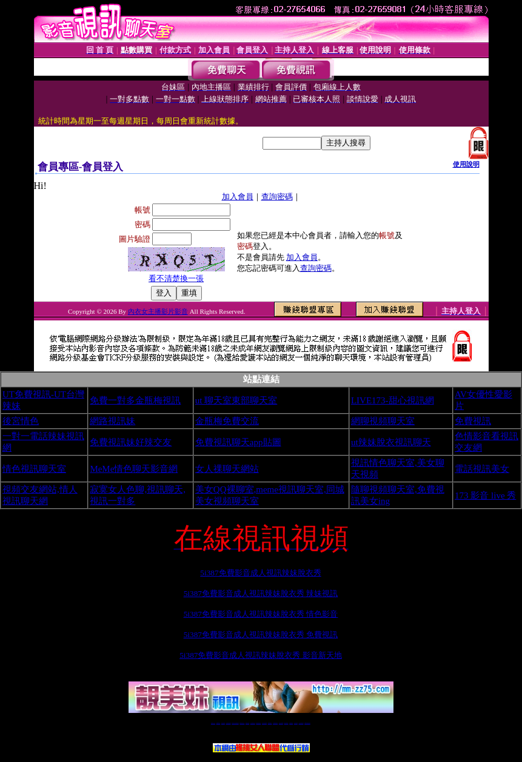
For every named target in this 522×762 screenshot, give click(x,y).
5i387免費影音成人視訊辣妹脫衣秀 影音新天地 (260, 655)
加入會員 (237, 196)
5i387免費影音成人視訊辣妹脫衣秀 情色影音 (261, 613)
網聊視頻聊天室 (383, 421)
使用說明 (466, 164)
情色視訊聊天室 (34, 469)
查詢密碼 (277, 196)
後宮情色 (20, 421)
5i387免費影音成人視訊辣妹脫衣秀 (260, 572)
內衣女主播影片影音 (158, 311)
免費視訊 (473, 421)
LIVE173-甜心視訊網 (392, 400)
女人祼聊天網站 (227, 469)
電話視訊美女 (482, 469)
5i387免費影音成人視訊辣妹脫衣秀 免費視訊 (261, 634)
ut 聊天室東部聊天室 (236, 400)
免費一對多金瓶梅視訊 (135, 400)
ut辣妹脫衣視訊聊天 (391, 442)
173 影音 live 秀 (485, 495)
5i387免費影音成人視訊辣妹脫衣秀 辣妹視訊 (261, 593)
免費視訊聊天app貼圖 (238, 442)
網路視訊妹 (112, 421)
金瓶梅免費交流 (227, 421)
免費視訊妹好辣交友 (131, 442)
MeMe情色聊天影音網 (134, 469)
